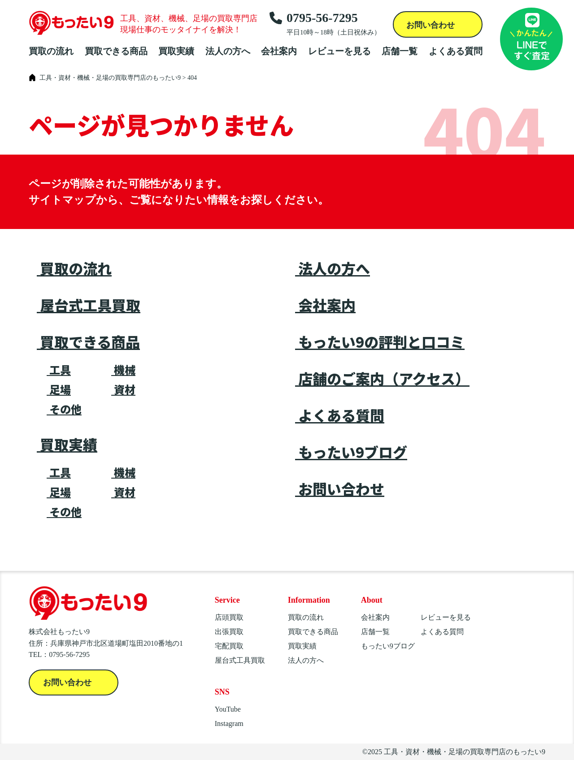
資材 (123, 389)
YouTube (228, 709)
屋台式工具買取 (88, 305)
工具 (59, 369)
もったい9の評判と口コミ (380, 341)
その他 (64, 409)
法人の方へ (227, 51)
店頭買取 (229, 617)
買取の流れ (51, 51)
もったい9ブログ (351, 452)
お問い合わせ (431, 25)
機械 (123, 369)
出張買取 (229, 631)
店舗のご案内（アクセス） (382, 378)
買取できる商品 (116, 51)
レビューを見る (339, 51)
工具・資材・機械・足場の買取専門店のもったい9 (464, 752)
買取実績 (176, 51)
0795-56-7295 (325, 24)
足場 (59, 389)
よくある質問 (456, 51)
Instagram (229, 723)
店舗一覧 (399, 51)
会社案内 (279, 51)
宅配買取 (229, 646)
